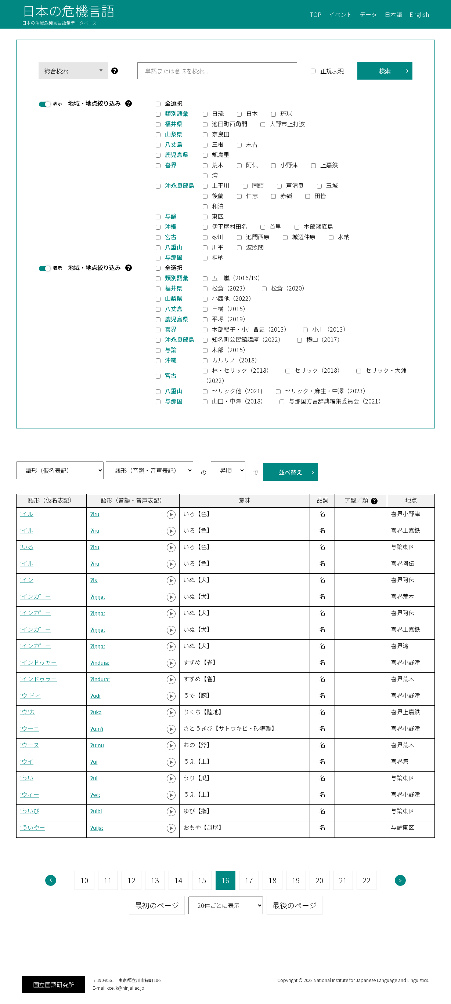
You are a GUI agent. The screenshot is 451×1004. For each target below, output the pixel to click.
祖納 (218, 257)
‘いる (26, 547)
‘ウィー (29, 794)
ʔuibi (96, 811)
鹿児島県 (176, 154)
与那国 (174, 257)
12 (131, 880)
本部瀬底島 (318, 226)
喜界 (171, 164)
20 (319, 880)
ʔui (93, 761)
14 (178, 880)
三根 (218, 144)
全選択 (174, 103)
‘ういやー (32, 827)
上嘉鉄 (329, 164)
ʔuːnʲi (96, 728)
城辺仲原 (303, 236)
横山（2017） (324, 339)
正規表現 (332, 70)
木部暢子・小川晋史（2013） (251, 329)
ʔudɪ (95, 695)
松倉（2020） (289, 288)
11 (108, 880)
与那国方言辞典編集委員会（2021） (336, 401)
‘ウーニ (29, 728)
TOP (315, 14)
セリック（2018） (319, 370)
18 (272, 880)
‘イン (26, 580)
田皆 (320, 195)
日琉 (218, 113)
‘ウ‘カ (27, 712)
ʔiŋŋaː (97, 596)
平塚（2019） (230, 318)
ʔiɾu (94, 514)
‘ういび (29, 811)
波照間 (255, 246)
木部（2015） (230, 349)
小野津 (289, 164)
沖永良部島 (179, 185)
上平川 (221, 185)
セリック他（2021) (237, 390)
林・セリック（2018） (242, 370)
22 (366, 880)
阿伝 (252, 164)
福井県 (174, 123)
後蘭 (218, 195)
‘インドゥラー (38, 679)
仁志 (252, 195)
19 (296, 880)
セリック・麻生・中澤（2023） (327, 390)
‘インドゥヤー (38, 662)
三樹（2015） (230, 308)
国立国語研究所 (53, 984)
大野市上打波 (287, 123)
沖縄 (171, 226)
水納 (344, 236)
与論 (171, 216)
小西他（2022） (233, 298)
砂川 (218, 236)
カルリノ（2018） (236, 359)
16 (225, 880)
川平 (218, 246)
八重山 (174, 246)
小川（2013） (330, 329)
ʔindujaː (99, 662)
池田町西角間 (229, 123)
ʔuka (95, 712)
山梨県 (174, 133)
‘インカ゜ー (35, 596)
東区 (218, 216)
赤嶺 (286, 195)
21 (343, 880)
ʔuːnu (97, 745)
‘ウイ (26, 761)
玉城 (332, 185)
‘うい (26, 778)
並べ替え (290, 472)
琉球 (286, 113)
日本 (252, 113)
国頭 (258, 185)
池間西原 (258, 236)
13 (155, 880)
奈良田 (221, 133)
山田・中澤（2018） (239, 401)
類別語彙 (176, 113)
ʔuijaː (96, 827)
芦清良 (295, 185)
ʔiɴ (93, 580)
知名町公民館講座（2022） (248, 339)
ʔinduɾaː (100, 679)
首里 (275, 226)
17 (249, 880)
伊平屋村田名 (229, 226)
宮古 (171, 236)
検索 (385, 70)
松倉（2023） (230, 288)
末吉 (252, 144)
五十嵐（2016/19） (237, 277)
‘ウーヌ (29, 745)
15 (202, 880)
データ (368, 14)
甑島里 (221, 154)
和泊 (218, 205)
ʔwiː (95, 794)
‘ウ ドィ (30, 695)
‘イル (26, 514)
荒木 (218, 164)
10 (84, 880)
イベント (340, 14)
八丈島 (174, 144)
